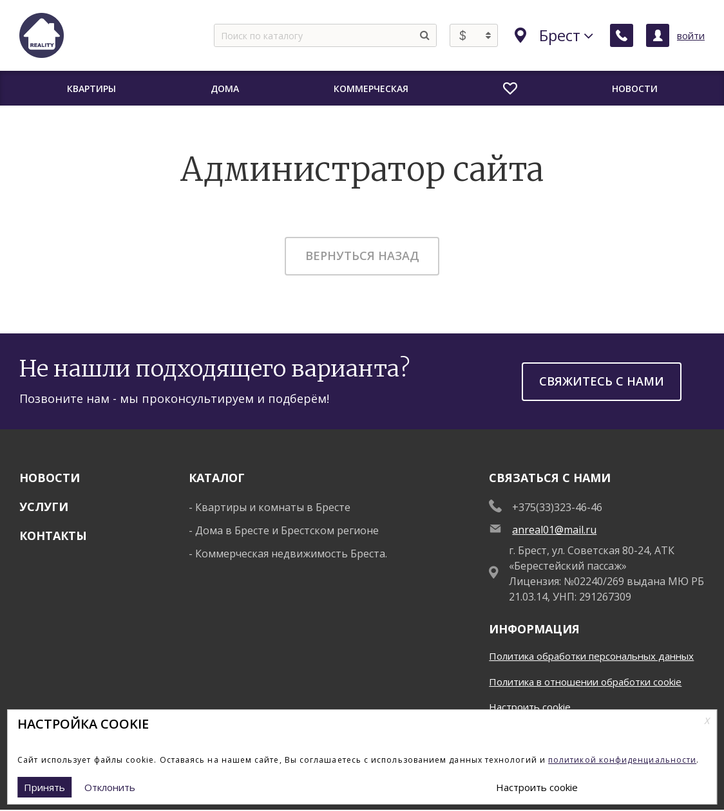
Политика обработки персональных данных (591, 655)
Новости (49, 477)
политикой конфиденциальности (622, 759)
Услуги (43, 506)
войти (691, 35)
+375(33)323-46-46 (557, 507)
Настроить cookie (530, 706)
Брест (554, 35)
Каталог (217, 477)
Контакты (53, 535)
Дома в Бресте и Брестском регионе (287, 530)
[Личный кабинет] (657, 35)
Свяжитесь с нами (601, 381)
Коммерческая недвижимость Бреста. (291, 553)
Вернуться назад (362, 255)
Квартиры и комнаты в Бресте (272, 507)
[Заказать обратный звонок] (621, 35)
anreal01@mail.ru (554, 530)
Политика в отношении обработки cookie (585, 681)
